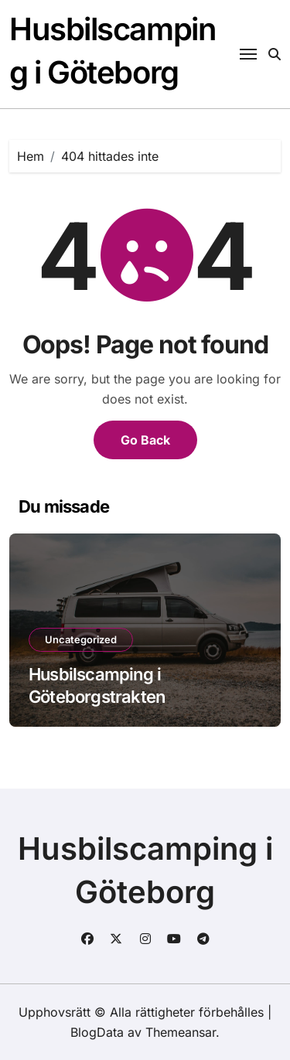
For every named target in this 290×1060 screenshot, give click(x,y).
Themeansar (180, 1032)
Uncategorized (81, 639)
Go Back (145, 440)
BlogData (97, 1032)
